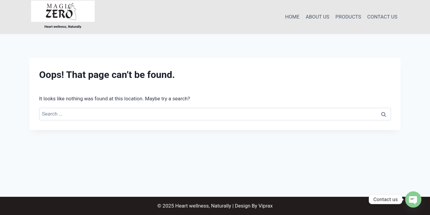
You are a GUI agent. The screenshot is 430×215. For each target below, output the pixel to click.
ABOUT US (317, 17)
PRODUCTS (348, 17)
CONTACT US (382, 17)
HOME (292, 17)
